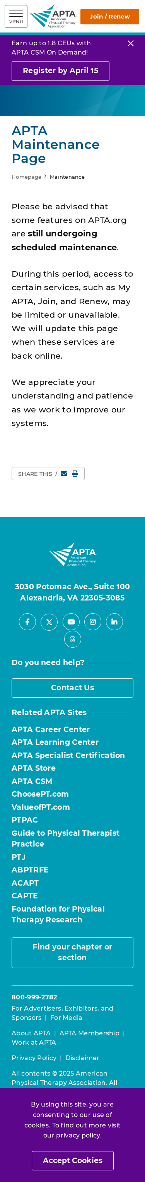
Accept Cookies (72, 1160)
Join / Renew (110, 16)
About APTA (31, 1033)
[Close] (130, 43)
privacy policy (78, 1135)
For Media (66, 1017)
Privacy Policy (34, 1058)
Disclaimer (82, 1058)
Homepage (26, 177)
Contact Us (72, 687)
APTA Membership (90, 1033)
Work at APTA (34, 1042)
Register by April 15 (60, 70)
